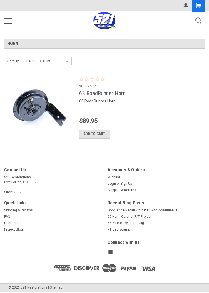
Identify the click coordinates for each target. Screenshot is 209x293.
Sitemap (56, 287)
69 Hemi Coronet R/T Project (129, 217)
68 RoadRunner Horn (102, 93)
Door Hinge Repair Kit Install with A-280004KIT (143, 210)
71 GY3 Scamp (119, 229)
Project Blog (13, 229)
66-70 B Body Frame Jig (126, 223)
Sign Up (126, 184)
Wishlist (114, 177)
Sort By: (13, 61)
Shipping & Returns (122, 190)
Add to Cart (94, 134)
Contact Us (12, 223)
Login (112, 184)
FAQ (7, 217)
